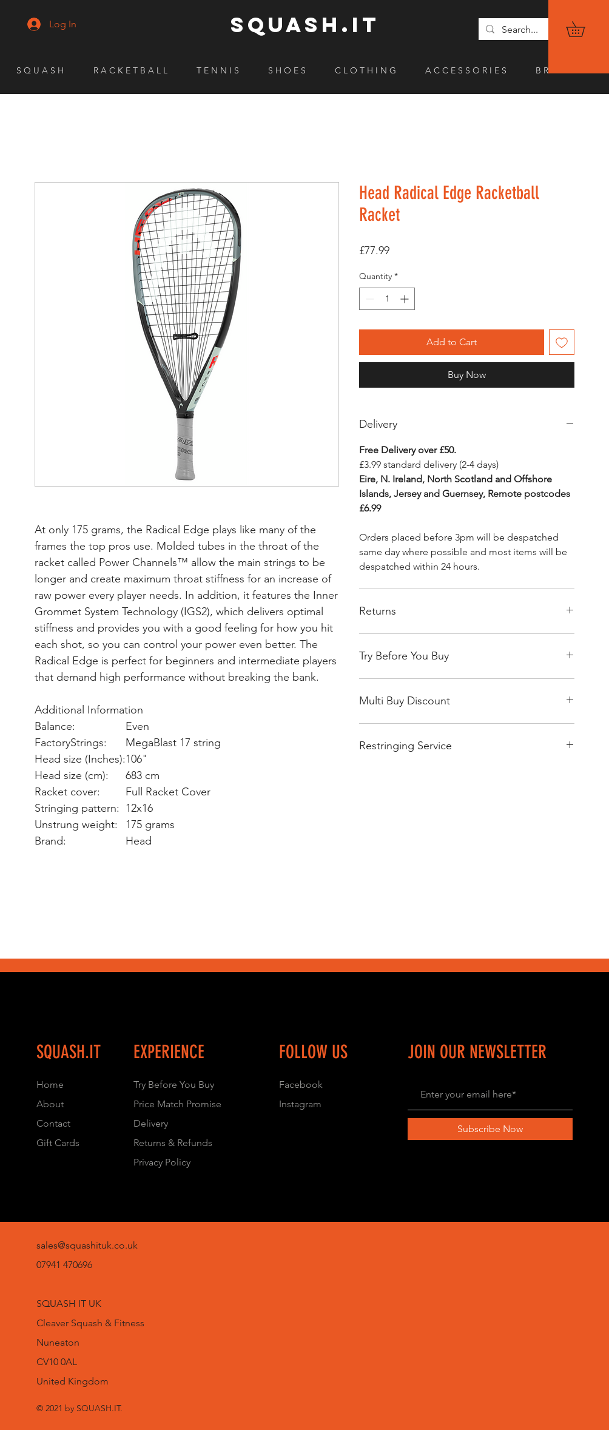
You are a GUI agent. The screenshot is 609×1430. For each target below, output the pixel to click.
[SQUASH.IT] (305, 25)
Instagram (300, 1104)
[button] (583, 29)
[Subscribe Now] (490, 1129)
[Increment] (405, 298)
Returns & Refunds (172, 1142)
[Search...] (539, 29)
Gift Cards (57, 1142)
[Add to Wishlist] (561, 342)
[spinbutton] (387, 298)
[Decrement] (368, 298)
